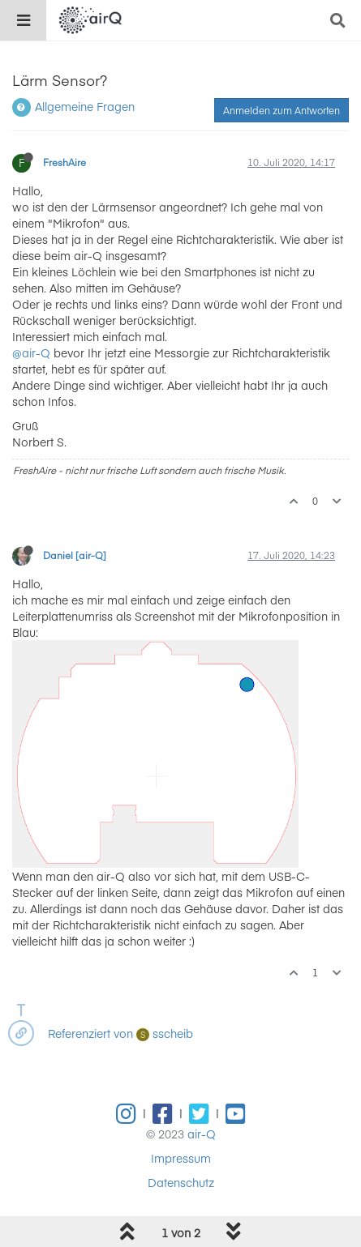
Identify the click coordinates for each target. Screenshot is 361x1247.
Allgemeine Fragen (85, 106)
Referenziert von (90, 1033)
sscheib (164, 1033)
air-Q (201, 1133)
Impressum (181, 1158)
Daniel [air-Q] (74, 555)
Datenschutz (181, 1182)
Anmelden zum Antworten (281, 110)
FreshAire (64, 162)
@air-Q (31, 352)
